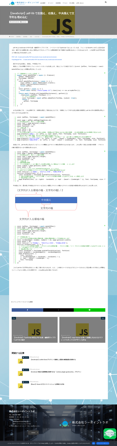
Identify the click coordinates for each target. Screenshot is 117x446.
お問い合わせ (80, 3)
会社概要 (42, 3)
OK (93, 443)
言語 (31, 36)
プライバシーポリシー (103, 443)
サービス (50, 3)
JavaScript (24, 22)
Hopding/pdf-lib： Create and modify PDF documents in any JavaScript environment (37, 59)
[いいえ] (115, 443)
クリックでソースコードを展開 (23, 301)
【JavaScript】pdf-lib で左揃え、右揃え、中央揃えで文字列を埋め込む (58, 36)
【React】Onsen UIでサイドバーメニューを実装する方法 (50, 383)
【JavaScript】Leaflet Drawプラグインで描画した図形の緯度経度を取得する (57, 359)
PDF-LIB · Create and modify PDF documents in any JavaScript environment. (34, 57)
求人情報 (71, 3)
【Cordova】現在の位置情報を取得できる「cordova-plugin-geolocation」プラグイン (60, 371)
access (33, 432)
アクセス (65, 3)
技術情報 (58, 3)
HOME (12, 36)
